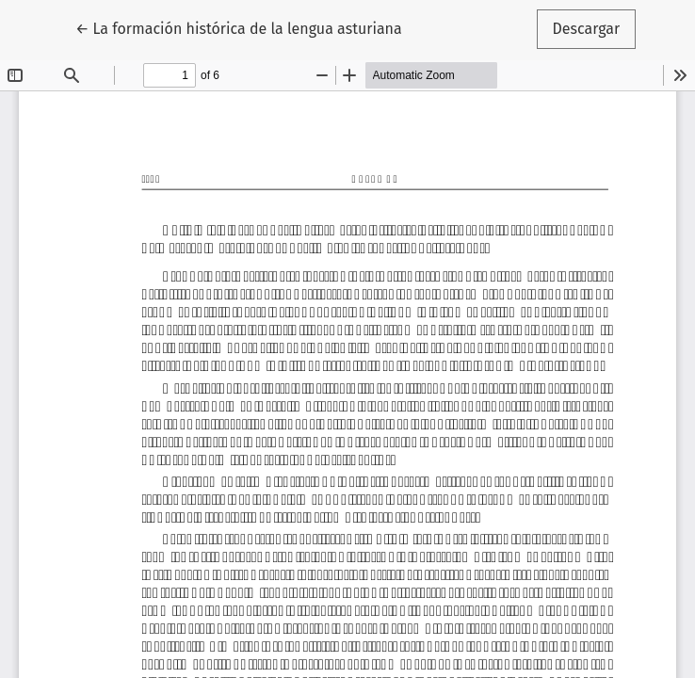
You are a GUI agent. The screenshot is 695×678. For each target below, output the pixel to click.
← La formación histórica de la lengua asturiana (238, 27)
